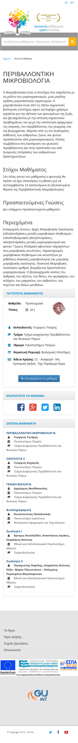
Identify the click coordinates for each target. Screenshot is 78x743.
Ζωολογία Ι (14, 531)
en (72, 2)
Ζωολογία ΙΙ (14, 561)
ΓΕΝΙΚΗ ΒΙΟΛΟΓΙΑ (18, 484)
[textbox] (35, 41)
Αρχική (6, 58)
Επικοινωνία (12, 650)
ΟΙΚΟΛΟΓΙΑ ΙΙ (15, 459)
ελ (66, 2)
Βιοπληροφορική (18, 510)
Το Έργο (9, 630)
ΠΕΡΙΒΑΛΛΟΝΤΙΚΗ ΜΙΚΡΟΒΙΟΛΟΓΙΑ (31, 433)
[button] (72, 41)
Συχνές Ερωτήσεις (16, 643)
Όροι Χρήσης (13, 637)
